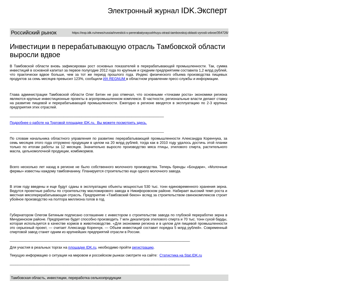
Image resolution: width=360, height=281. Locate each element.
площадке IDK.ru (82, 247)
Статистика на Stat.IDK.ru (180, 255)
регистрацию (143, 247)
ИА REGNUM (114, 79)
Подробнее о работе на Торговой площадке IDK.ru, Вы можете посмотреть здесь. (78, 123)
